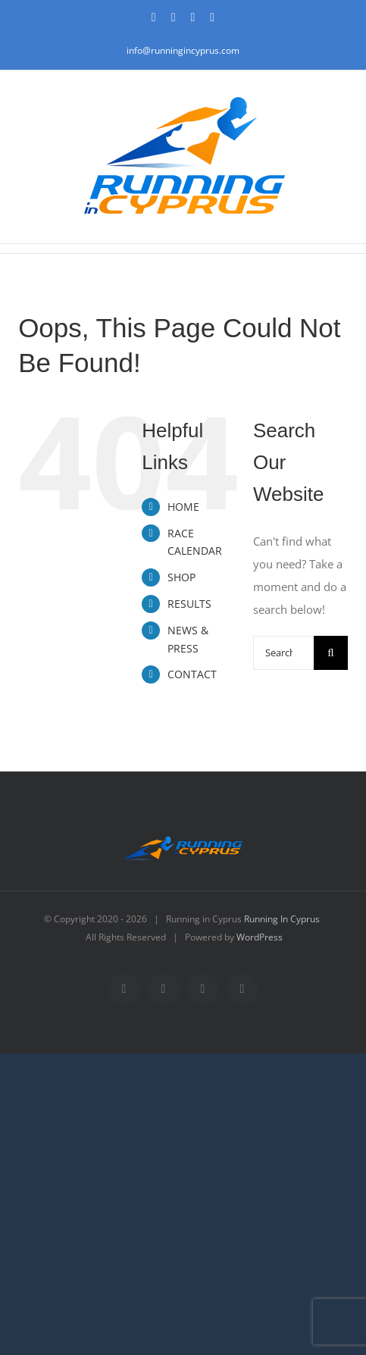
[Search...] (283, 653)
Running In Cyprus (282, 918)
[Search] (331, 653)
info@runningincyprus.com (183, 50)
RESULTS (189, 603)
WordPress (259, 937)
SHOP (181, 577)
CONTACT (192, 674)
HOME (183, 506)
